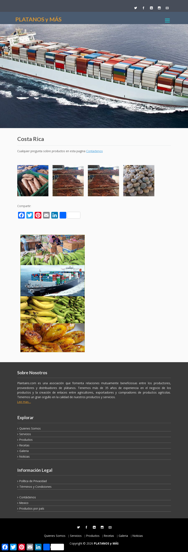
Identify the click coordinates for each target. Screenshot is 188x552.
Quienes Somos (30, 428)
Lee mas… (24, 402)
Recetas (24, 445)
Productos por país (31, 508)
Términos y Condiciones (35, 487)
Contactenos (94, 151)
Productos (26, 440)
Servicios (25, 434)
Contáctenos (27, 497)
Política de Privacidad (33, 481)
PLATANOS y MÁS (38, 19)
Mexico (23, 503)
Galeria (24, 451)
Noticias (24, 456)
